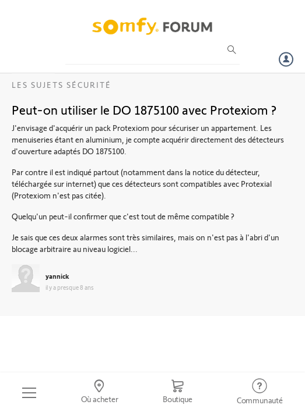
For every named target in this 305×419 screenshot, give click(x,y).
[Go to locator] (99, 392)
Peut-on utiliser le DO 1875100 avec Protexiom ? (144, 109)
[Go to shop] (178, 392)
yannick (57, 276)
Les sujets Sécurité (61, 85)
